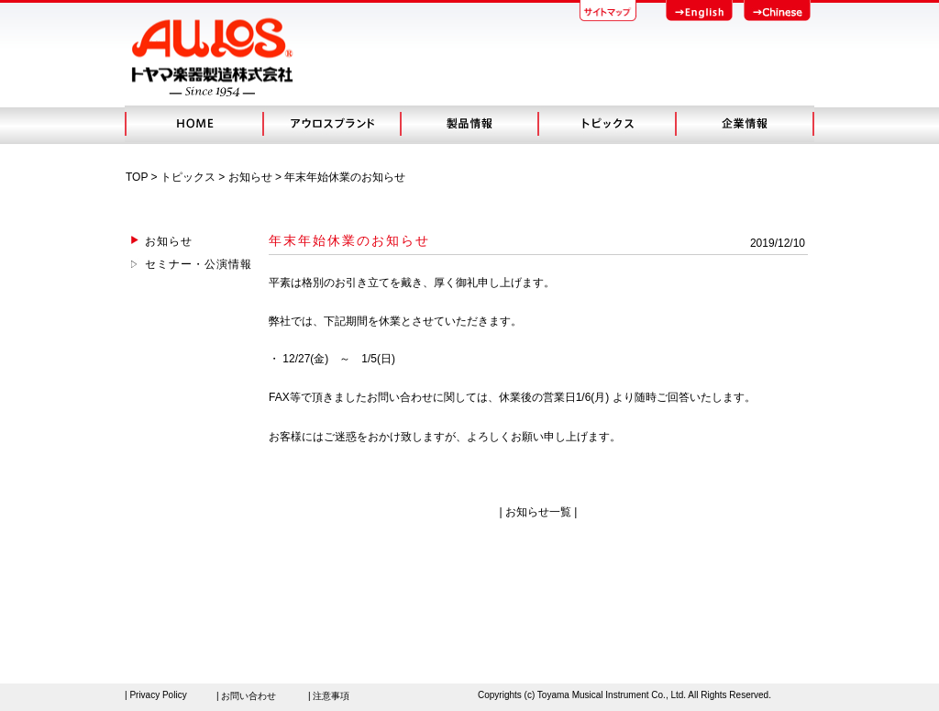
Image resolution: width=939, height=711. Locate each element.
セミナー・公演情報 (198, 264)
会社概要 (744, 124)
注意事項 (331, 696)
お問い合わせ (248, 696)
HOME (193, 124)
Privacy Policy (157, 695)
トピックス (187, 177)
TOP (137, 177)
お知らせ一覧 (538, 511)
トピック (606, 124)
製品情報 (468, 124)
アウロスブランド (331, 124)
